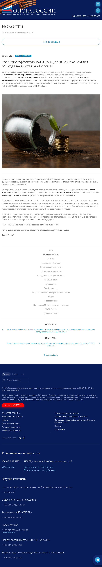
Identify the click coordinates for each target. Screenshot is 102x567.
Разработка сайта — (13, 438)
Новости (10, 32)
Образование (60, 429)
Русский (6, 374)
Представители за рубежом (39, 470)
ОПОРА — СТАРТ (51, 313)
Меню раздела (51, 41)
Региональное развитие (51, 267)
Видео (51, 297)
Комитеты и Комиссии (10, 424)
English (15, 374)
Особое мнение (51, 288)
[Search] (16, 380)
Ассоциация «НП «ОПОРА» (12, 417)
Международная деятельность (51, 276)
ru (98, 10)
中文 (22, 374)
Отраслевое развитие (51, 271)
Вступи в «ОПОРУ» (12, 405)
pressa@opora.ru (8, 532)
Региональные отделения (38, 467)
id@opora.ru (8, 467)
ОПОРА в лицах (51, 280)
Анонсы (51, 259)
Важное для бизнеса (51, 263)
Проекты (58, 426)
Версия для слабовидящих (86, 16)
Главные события (24, 32)
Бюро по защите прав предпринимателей (51, 292)
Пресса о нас (51, 284)
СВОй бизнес (51, 309)
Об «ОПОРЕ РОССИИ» (11, 413)
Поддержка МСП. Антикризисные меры (51, 305)
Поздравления (51, 301)
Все (51, 250)
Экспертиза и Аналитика (11, 431)
